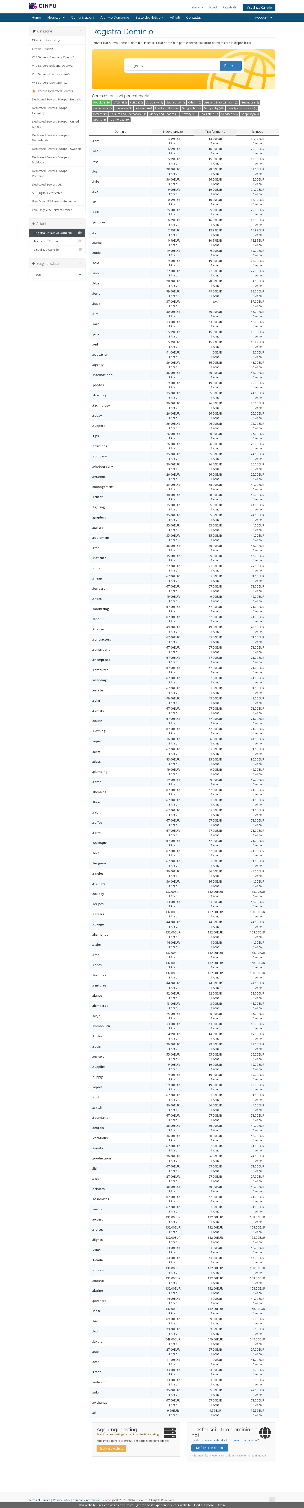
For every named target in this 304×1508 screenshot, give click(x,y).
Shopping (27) (250, 114)
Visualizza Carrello (259, 7)
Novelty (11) (189, 114)
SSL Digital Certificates (47, 193)
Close (222, 1505)
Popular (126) (101, 102)
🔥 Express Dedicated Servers (52, 91)
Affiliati (175, 17)
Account (263, 17)
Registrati (229, 7)
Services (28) (229, 114)
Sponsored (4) (175, 102)
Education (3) (123, 108)
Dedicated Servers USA (47, 184)
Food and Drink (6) (166, 108)
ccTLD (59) (136, 102)
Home (36, 17)
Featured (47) (143, 108)
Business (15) (250, 102)
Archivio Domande (114, 17)
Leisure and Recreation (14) (128, 114)
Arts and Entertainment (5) (221, 102)
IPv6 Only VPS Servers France (52, 210)
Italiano (196, 7)
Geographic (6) (191, 108)
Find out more (204, 1505)
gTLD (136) (120, 102)
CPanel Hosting (42, 49)
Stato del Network (149, 17)
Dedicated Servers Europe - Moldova (50, 159)
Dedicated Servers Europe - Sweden (56, 149)
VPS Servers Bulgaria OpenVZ (52, 66)
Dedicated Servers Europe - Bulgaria (56, 99)
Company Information (86, 1500)
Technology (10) (119, 119)
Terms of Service (39, 1500)
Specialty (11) (154, 102)
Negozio (56, 17)
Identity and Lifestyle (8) (242, 108)
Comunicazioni (82, 17)
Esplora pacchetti (111, 1448)
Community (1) (102, 108)
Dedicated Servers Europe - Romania (50, 173)
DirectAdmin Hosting (46, 40)
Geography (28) (213, 108)
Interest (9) (100, 114)
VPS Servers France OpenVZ (51, 74)
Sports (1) (99, 119)
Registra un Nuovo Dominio (57, 232)
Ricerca (231, 65)
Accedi (212, 7)
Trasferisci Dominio (57, 241)
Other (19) (194, 102)
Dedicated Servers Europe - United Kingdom (55, 124)
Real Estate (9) (209, 114)
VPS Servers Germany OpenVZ (53, 57)
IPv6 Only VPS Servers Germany (54, 201)
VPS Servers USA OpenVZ (49, 82)
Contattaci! (194, 17)
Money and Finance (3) (163, 114)
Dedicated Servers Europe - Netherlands (50, 137)
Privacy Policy (61, 1500)
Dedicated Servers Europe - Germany (50, 110)
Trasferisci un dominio (209, 1448)
